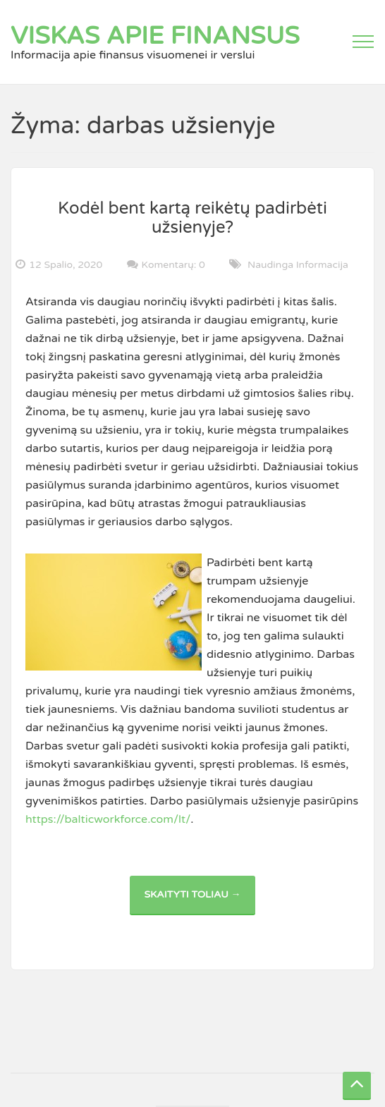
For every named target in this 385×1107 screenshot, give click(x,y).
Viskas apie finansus (155, 36)
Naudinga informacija (298, 265)
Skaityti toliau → (199, 901)
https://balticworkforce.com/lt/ (107, 819)
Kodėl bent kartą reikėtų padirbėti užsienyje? (192, 217)
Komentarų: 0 (173, 264)
